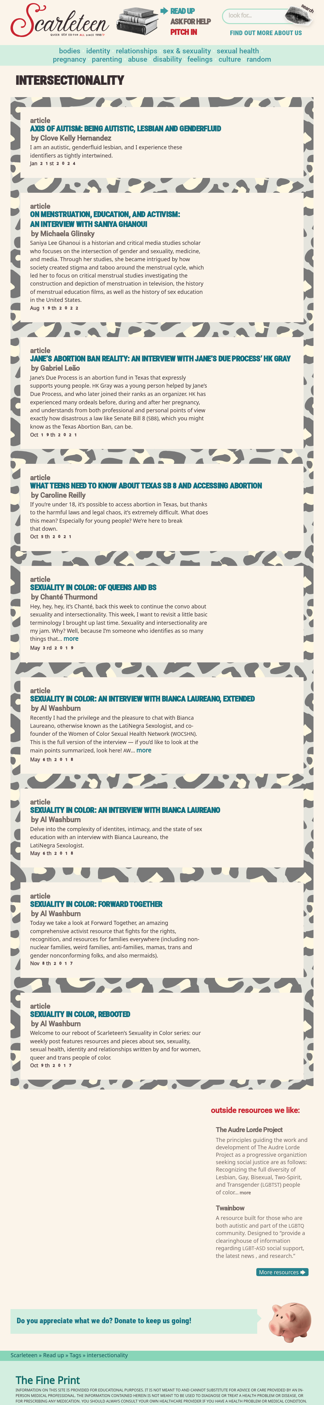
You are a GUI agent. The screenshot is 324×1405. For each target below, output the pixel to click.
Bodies (69, 50)
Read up (182, 11)
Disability (167, 59)
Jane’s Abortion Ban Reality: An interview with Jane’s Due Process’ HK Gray (160, 358)
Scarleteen (24, 1356)
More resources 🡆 (282, 1272)
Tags (75, 1356)
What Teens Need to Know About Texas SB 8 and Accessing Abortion (146, 485)
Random (259, 59)
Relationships (136, 50)
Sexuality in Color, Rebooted (80, 1014)
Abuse (137, 59)
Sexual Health (238, 50)
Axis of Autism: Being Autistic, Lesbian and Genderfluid (125, 128)
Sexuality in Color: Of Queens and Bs (93, 587)
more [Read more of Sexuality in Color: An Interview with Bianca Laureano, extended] (143, 751)
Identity (98, 50)
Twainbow (230, 1207)
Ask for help (190, 21)
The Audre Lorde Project (249, 1129)
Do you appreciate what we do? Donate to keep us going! (104, 1320)
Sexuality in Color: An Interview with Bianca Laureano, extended (142, 698)
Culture (230, 59)
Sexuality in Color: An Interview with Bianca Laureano (125, 810)
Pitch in (183, 32)
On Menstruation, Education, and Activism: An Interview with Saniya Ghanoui (105, 219)
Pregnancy (69, 59)
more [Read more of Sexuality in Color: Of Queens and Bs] (70, 639)
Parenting (107, 59)
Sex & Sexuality (187, 50)
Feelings (200, 59)
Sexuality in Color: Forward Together (96, 904)
